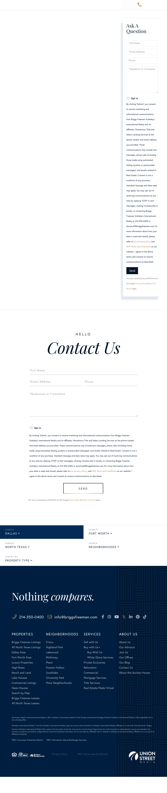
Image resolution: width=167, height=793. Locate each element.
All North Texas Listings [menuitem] (26, 663)
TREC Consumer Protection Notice (27, 756)
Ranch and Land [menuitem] (21, 689)
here (60, 45)
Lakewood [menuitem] (52, 668)
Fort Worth (99, 535)
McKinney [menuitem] (52, 673)
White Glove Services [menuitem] (100, 673)
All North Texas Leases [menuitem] (26, 719)
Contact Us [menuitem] (126, 684)
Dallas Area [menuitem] (19, 668)
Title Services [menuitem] (92, 699)
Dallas (11, 535)
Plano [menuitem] (49, 678)
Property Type (17, 562)
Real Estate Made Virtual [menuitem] (99, 704)
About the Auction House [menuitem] (134, 689)
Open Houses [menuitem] (20, 704)
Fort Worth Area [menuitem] (21, 673)
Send (132, 270)
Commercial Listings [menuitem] (24, 699)
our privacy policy (142, 241)
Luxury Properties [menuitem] (22, 678)
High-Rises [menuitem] (18, 684)
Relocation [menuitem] (90, 684)
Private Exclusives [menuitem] (94, 678)
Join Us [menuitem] (123, 668)
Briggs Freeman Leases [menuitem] (26, 714)
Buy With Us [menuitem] (94, 668)
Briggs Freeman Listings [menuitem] (26, 658)
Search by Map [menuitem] (21, 709)
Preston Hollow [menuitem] (55, 684)
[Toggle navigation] (161, 5)
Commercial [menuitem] (91, 689)
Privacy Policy (140, 283)
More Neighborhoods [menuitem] (59, 699)
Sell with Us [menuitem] (91, 658)
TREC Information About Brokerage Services (66, 756)
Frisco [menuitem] (49, 658)
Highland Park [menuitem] (54, 663)
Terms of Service (89, 502)
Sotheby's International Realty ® (24, 742)
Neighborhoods (103, 549)
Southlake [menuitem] (52, 689)
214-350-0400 (139, 5)
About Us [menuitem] (125, 658)
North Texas (16, 549)
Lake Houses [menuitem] (19, 694)
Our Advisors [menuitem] (127, 663)
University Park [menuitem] (55, 694)
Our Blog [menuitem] (124, 678)
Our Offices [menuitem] (126, 673)
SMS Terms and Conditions (138, 246)
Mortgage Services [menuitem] (95, 694)
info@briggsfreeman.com (90, 619)
